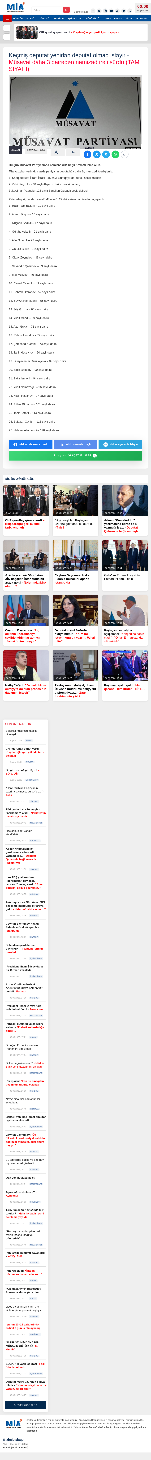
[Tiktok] (117, 10)
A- (73, 152)
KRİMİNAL (59, 18)
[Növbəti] (6, 36)
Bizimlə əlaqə (81, 11)
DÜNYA (128, 18)
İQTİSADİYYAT (75, 18)
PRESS (118, 18)
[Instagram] (105, 10)
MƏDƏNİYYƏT (93, 18)
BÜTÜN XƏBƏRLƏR (25, 1405)
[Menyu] (7, 18)
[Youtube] (111, 10)
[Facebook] (93, 10)
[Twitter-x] (99, 10)
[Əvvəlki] (6, 28)
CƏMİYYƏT (44, 18)
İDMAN (107, 18)
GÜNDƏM (18, 18)
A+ (58, 152)
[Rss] (129, 10)
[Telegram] (123, 10)
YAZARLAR (141, 18)
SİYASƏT (31, 18)
